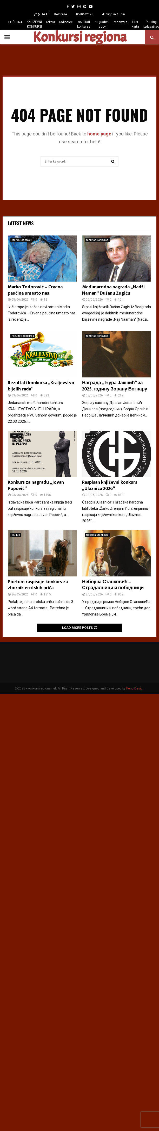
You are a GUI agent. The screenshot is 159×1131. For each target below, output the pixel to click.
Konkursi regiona (79, 37)
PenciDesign (135, 688)
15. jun (16, 534)
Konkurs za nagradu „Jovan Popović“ (36, 485)
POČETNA (15, 22)
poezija (16, 435)
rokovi (50, 22)
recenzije (120, 22)
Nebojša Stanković (97, 534)
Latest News (21, 223)
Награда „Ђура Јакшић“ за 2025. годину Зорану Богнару (114, 386)
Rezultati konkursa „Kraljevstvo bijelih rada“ (41, 386)
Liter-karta (135, 24)
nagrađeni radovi (102, 24)
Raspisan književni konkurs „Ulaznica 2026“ (109, 485)
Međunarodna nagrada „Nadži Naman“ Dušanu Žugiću (113, 290)
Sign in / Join (113, 14)
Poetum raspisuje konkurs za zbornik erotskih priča (38, 585)
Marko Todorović (22, 240)
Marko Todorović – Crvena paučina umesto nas (35, 290)
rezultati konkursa (83, 24)
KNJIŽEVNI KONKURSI (34, 24)
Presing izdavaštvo (151, 24)
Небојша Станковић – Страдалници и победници (113, 585)
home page (99, 133)
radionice (66, 22)
